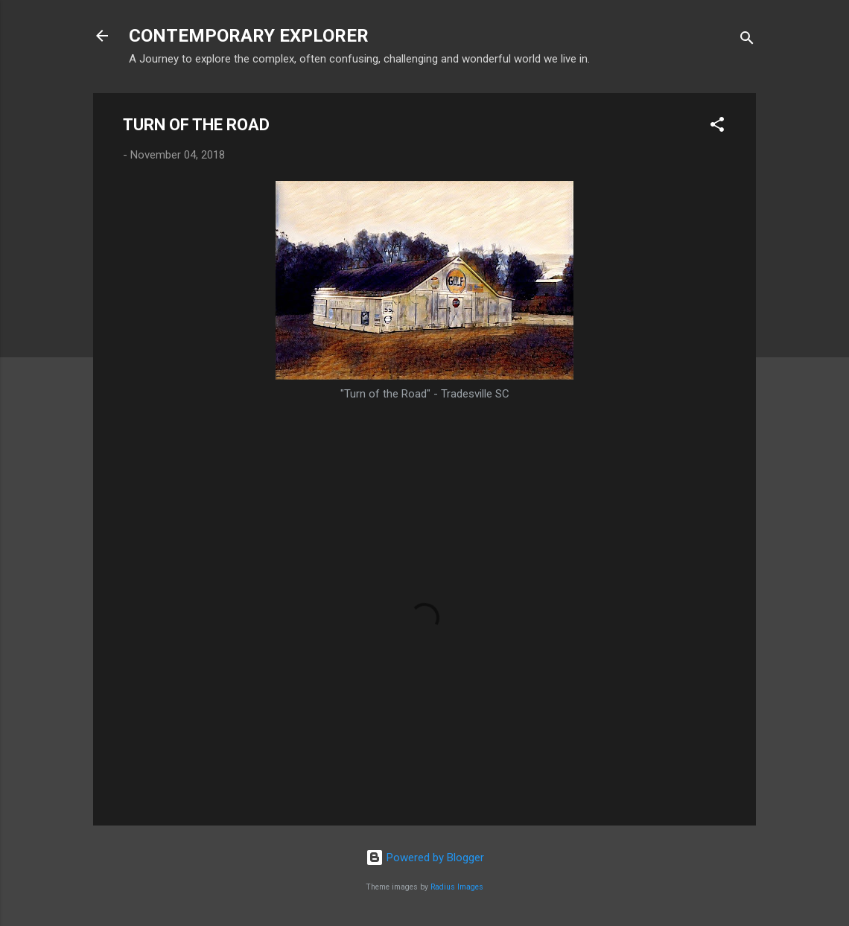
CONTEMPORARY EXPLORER (249, 35)
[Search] (747, 40)
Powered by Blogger (425, 857)
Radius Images (456, 887)
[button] (717, 126)
